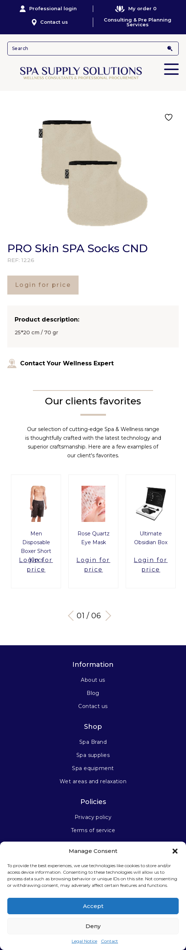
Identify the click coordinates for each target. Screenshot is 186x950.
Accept (93, 906)
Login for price (43, 284)
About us (93, 680)
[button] (175, 851)
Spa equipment (93, 768)
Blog (93, 693)
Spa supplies (93, 755)
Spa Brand (93, 742)
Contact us (50, 22)
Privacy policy (93, 817)
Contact (109, 941)
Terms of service (93, 830)
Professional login (48, 8)
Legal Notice (84, 941)
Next (105, 616)
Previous (73, 616)
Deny (93, 926)
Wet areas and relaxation (93, 781)
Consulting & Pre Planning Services (137, 22)
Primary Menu (171, 64)
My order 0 (135, 8)
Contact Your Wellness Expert (60, 363)
